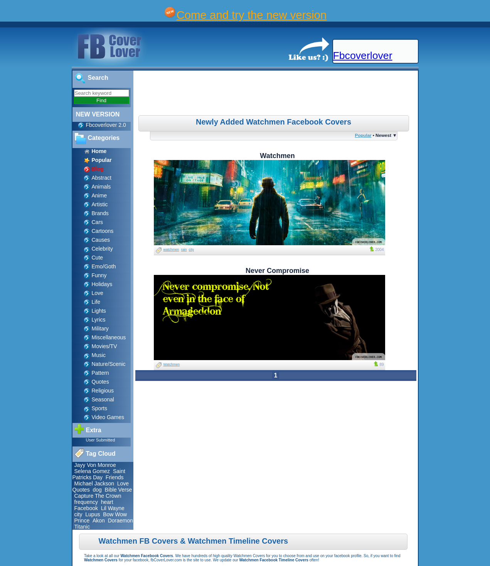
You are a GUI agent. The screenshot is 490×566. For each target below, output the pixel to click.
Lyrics (99, 320)
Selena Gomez (92, 471)
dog (97, 490)
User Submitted (100, 440)
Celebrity (102, 249)
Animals (101, 187)
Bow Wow (115, 514)
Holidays (102, 284)
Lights (99, 311)
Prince (82, 520)
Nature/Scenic (109, 364)
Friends (115, 477)
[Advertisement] (276, 94)
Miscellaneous (109, 337)
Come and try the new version (252, 14)
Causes (101, 240)
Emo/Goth (104, 266)
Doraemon (120, 520)
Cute (97, 257)
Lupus (92, 514)
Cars (97, 222)
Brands (100, 213)
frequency (86, 502)
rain (184, 249)
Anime (99, 195)
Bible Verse (118, 490)
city (78, 514)
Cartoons (103, 231)
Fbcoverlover (362, 55)
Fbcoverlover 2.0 (106, 125)
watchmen (171, 249)
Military (100, 328)
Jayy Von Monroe (95, 465)
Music (99, 355)
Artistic (100, 204)
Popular (363, 135)
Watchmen (171, 364)
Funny (99, 275)
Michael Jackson (94, 483)
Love (97, 293)
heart (107, 502)
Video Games (108, 417)
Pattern (100, 373)
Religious (103, 390)
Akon (99, 520)
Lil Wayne (113, 508)
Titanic (82, 527)
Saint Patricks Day (98, 474)
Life (96, 302)
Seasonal (103, 399)
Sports (99, 408)
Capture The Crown (97, 496)
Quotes (100, 382)
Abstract (101, 178)
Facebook (86, 508)
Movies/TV (104, 346)
